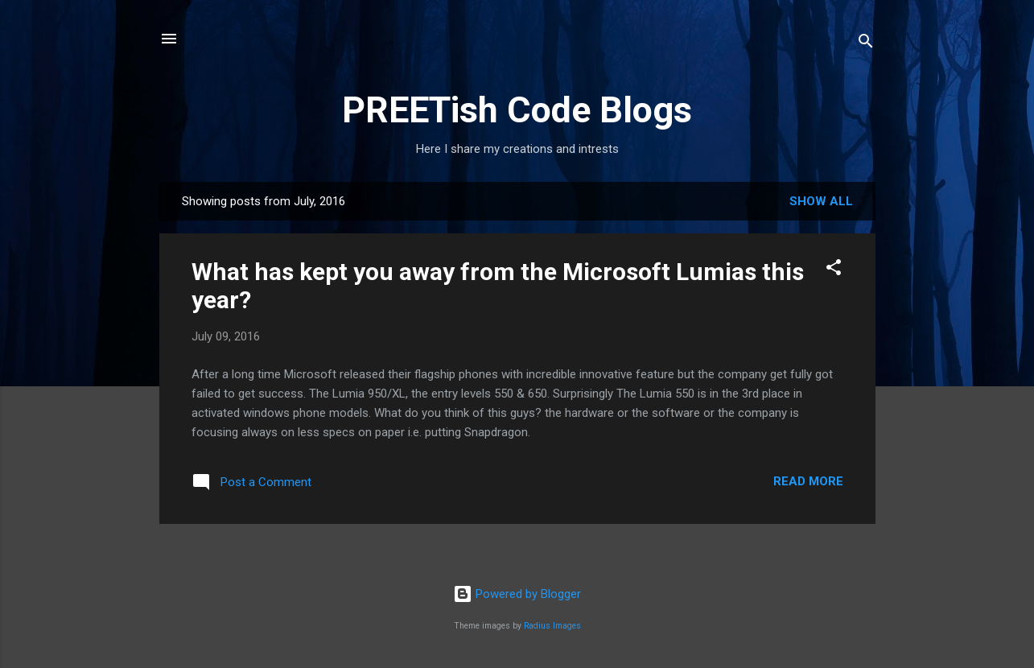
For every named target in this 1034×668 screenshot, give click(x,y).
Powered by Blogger (517, 594)
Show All (821, 201)
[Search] (865, 43)
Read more (808, 481)
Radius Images (552, 626)
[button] (833, 270)
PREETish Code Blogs (517, 110)
